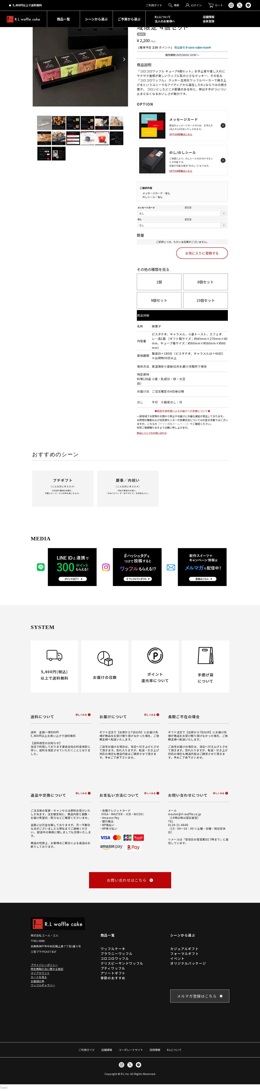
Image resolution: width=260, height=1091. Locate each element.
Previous (36, 59)
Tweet (4, 1087)
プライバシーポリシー (44, 965)
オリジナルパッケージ (188, 963)
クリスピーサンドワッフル (122, 963)
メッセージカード (146, 207)
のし (140, 219)
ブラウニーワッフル (117, 953)
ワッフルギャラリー (43, 985)
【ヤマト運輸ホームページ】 (173, 424)
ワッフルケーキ (113, 948)
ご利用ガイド (87, 1050)
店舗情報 (106, 1050)
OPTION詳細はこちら (180, 134)
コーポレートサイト (131, 1050)
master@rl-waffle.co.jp (184, 814)
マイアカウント (40, 973)
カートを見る (39, 977)
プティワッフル (113, 968)
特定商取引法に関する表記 (47, 969)
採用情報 (155, 1050)
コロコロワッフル (115, 958)
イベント (177, 958)
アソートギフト (113, 973)
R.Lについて (174, 1050)
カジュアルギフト (184, 948)
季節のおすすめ (113, 977)
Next (124, 59)
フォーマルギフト (184, 953)
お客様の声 (37, 981)
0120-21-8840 (178, 825)
